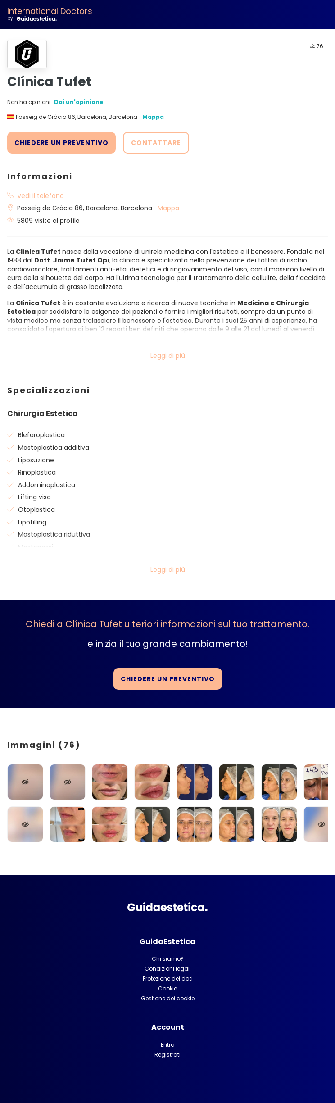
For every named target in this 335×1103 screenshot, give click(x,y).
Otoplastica (36, 509)
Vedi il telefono (40, 196)
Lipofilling (32, 522)
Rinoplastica (37, 472)
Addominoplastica (46, 484)
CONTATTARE (156, 142)
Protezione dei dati (168, 978)
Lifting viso (34, 497)
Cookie (167, 988)
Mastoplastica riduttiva (54, 534)
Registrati (167, 1054)
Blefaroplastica (41, 434)
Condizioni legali (168, 968)
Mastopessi (35, 547)
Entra (168, 1045)
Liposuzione (36, 460)
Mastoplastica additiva (53, 447)
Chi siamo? (168, 959)
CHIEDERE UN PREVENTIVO (61, 142)
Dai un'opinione (78, 102)
